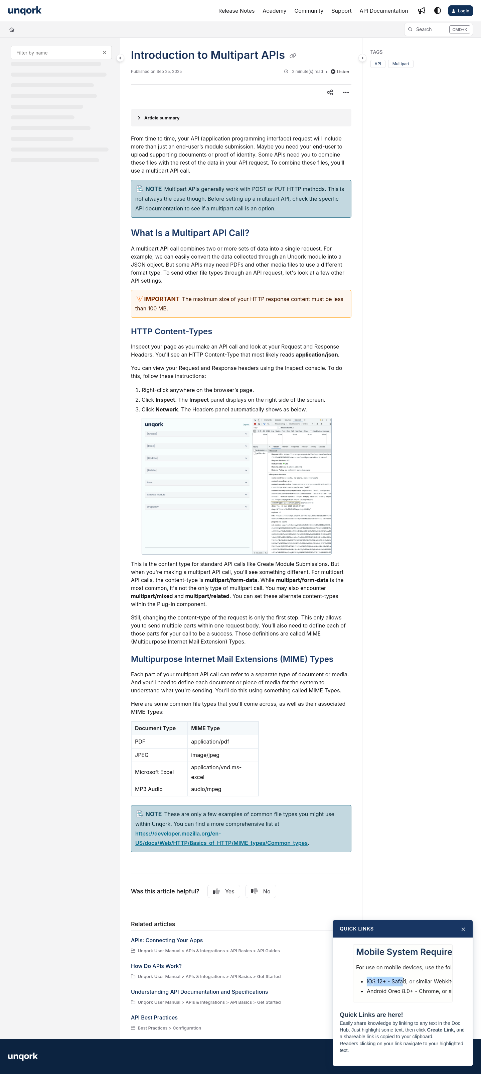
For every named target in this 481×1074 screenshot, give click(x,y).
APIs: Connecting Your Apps (167, 940)
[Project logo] (24, 10)
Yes (223, 891)
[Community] (309, 11)
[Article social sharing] (330, 92)
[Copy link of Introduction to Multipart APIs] (293, 56)
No (261, 891)
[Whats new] (421, 10)
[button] (438, 29)
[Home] (11, 29)
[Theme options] (437, 10)
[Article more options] (346, 92)
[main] (241, 538)
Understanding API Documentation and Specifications (199, 991)
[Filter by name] (61, 52)
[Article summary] (241, 117)
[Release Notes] (236, 11)
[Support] (341, 11)
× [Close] (463, 929)
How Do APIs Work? (156, 966)
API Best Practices (154, 1017)
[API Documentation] (384, 11)
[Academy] (274, 11)
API (378, 63)
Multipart (401, 63)
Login (463, 10)
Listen (340, 71)
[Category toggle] (120, 58)
